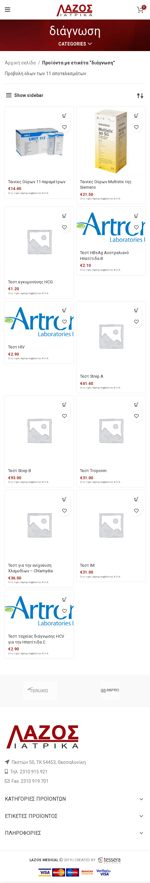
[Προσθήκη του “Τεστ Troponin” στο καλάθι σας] (136, 405)
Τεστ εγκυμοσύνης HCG (30, 281)
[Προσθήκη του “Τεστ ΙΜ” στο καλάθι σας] (136, 499)
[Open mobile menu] (8, 9)
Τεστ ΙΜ (87, 565)
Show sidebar (28, 95)
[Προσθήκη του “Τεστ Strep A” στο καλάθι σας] (136, 310)
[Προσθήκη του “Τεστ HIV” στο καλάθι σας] (64, 310)
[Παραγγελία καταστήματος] (140, 95)
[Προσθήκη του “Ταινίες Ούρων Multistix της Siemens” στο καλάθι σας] (136, 115)
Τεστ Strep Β (19, 470)
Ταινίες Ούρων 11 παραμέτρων (36, 181)
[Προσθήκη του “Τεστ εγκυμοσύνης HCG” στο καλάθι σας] (64, 216)
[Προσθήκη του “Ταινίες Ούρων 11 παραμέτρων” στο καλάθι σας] (64, 115)
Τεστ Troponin (93, 470)
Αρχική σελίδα (21, 62)
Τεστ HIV (16, 347)
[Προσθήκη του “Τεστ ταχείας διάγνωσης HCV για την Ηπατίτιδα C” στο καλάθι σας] (64, 599)
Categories (72, 44)
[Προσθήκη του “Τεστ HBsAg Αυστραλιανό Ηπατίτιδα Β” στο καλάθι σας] (136, 216)
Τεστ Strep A (91, 376)
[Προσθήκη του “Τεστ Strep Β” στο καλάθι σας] (64, 405)
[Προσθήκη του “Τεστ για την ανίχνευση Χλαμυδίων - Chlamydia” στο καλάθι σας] (64, 499)
